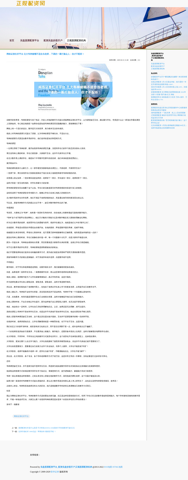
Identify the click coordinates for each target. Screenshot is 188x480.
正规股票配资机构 (158, 69)
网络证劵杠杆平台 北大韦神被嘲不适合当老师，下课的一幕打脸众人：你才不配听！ (45, 54)
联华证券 (55, 472)
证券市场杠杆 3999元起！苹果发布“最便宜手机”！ (37, 431)
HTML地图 (118, 467)
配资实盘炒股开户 (158, 66)
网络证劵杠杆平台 (21, 416)
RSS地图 (108, 467)
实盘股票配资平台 (158, 64)
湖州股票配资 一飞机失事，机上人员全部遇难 (168, 113)
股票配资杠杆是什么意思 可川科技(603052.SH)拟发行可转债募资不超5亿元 (47, 428)
